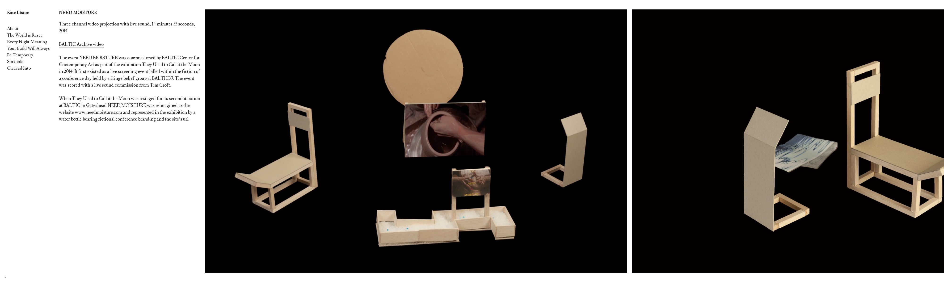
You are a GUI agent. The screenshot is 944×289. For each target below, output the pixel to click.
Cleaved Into (19, 68)
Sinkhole (15, 61)
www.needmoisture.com (98, 112)
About (12, 28)
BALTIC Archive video (81, 44)
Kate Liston (18, 12)
